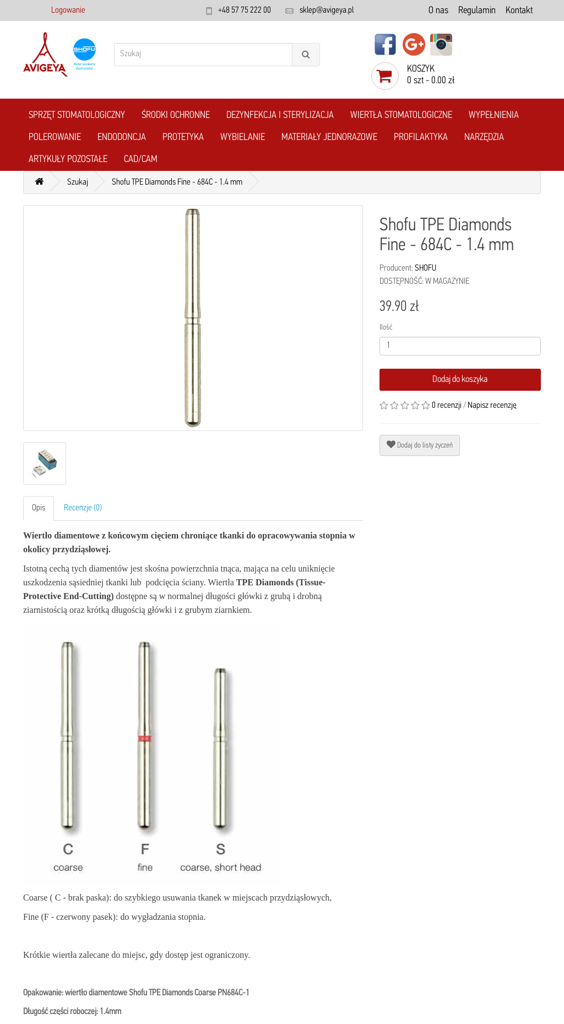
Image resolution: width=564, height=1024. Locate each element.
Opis (38, 508)
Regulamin (477, 11)
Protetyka (183, 137)
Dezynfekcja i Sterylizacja (280, 115)
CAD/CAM (141, 159)
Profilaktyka (421, 137)
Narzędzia (484, 137)
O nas (438, 11)
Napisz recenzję (492, 405)
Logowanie (68, 10)
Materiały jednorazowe (329, 137)
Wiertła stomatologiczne (401, 115)
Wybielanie (242, 137)
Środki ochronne (176, 115)
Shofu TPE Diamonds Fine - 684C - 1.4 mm (177, 182)
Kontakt (519, 11)
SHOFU (425, 268)
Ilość (385, 328)
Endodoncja (121, 137)
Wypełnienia (494, 115)
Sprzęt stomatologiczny (77, 115)
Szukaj (77, 182)
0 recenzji (447, 405)
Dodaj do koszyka (459, 379)
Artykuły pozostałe (68, 159)
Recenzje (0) (83, 508)
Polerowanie (55, 137)
